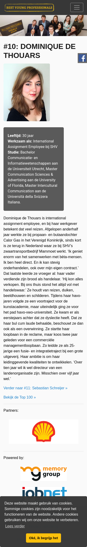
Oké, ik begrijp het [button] (43, 538)
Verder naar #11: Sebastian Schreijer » (35, 388)
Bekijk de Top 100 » (19, 397)
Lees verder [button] (15, 526)
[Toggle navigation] (76, 7)
